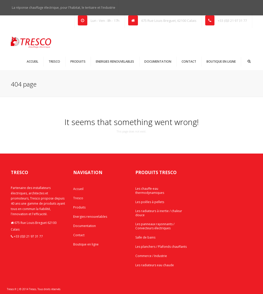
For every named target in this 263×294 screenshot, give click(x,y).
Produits (78, 61)
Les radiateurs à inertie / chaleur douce (158, 213)
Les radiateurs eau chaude (154, 265)
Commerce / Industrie (151, 256)
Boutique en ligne (221, 61)
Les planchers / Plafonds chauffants (161, 246)
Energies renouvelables (115, 61)
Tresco (54, 61)
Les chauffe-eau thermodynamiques (149, 190)
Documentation (157, 61)
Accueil (32, 61)
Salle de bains (145, 237)
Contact (189, 61)
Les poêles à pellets (149, 202)
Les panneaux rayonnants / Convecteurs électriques (154, 226)
